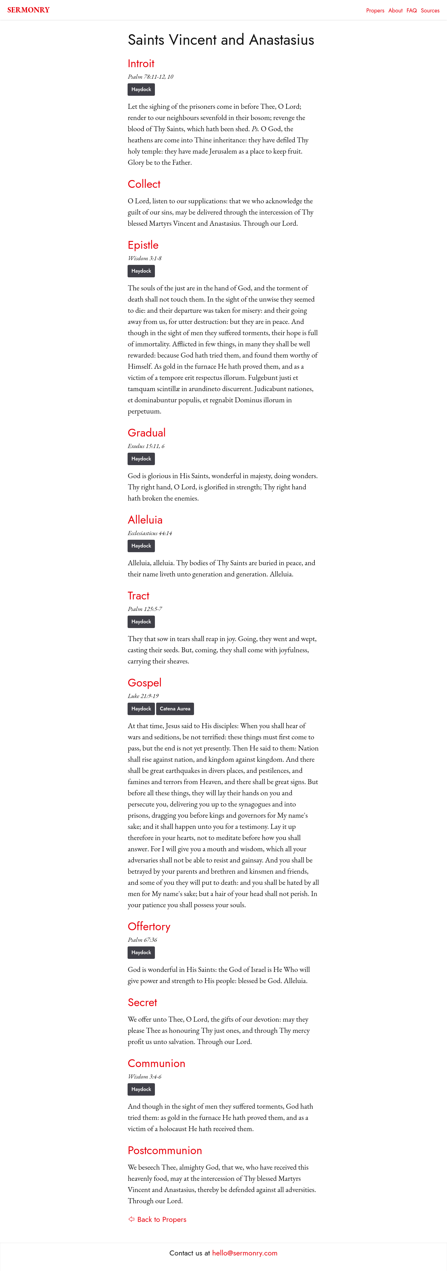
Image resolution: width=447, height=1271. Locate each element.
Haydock (141, 89)
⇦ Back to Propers (157, 1219)
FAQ (412, 11)
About (395, 11)
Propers (375, 11)
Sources (430, 11)
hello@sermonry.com (245, 1252)
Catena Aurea (175, 708)
